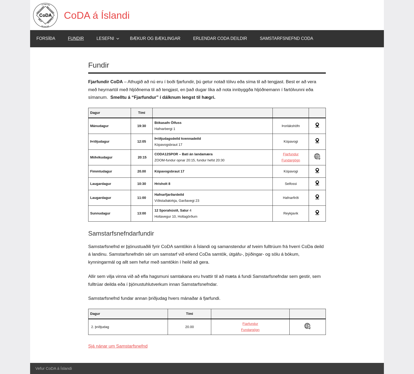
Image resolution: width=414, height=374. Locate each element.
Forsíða (45, 38)
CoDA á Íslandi (99, 15)
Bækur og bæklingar (155, 38)
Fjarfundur (291, 154)
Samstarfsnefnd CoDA (286, 38)
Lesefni (108, 38)
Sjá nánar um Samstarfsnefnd (118, 346)
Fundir (76, 38)
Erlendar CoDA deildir (220, 38)
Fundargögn (290, 160)
